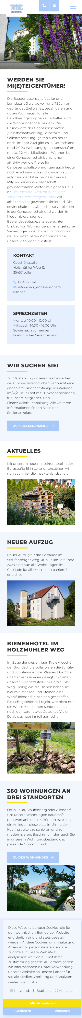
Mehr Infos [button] (29, 982)
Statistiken (43, 991)
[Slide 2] (45, 63)
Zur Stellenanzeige (33, 426)
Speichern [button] (23, 1011)
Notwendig (21, 991)
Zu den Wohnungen (33, 857)
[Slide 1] (37, 63)
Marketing (65, 991)
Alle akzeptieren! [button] (43, 1003)
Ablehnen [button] (62, 1011)
